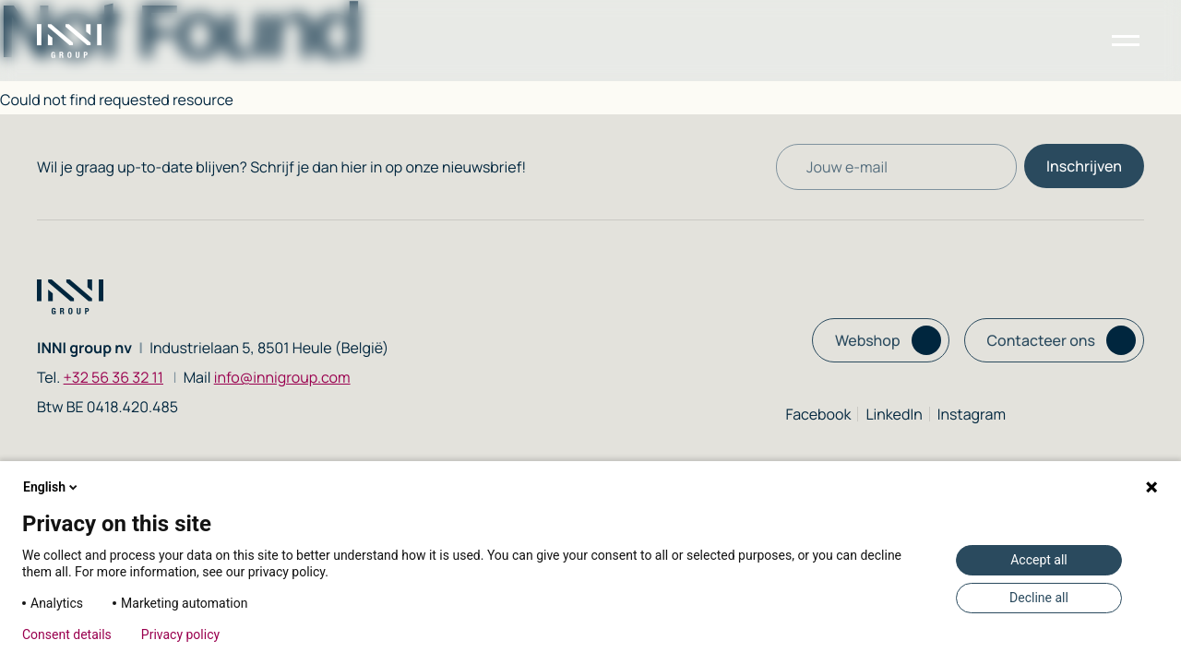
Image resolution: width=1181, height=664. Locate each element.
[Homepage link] (87, 41)
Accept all (1039, 559)
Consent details (67, 634)
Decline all (1038, 597)
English (51, 487)
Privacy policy (180, 634)
